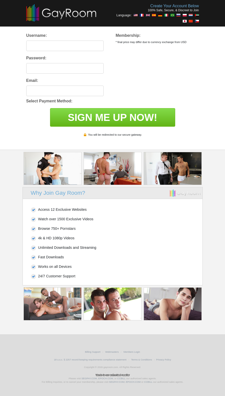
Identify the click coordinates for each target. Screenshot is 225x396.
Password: (36, 58)
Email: (32, 80)
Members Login (131, 351)
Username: (36, 35)
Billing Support (92, 351)
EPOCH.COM (105, 378)
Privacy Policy (163, 359)
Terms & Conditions (141, 359)
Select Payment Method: (49, 101)
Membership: (128, 35)
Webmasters (112, 351)
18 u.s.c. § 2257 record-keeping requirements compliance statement (90, 359)
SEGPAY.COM (89, 378)
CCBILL (121, 378)
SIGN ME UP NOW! (112, 117)
